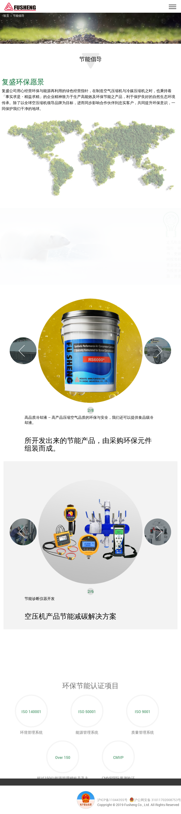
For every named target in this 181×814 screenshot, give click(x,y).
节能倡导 (18, 15)
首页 (6, 15)
